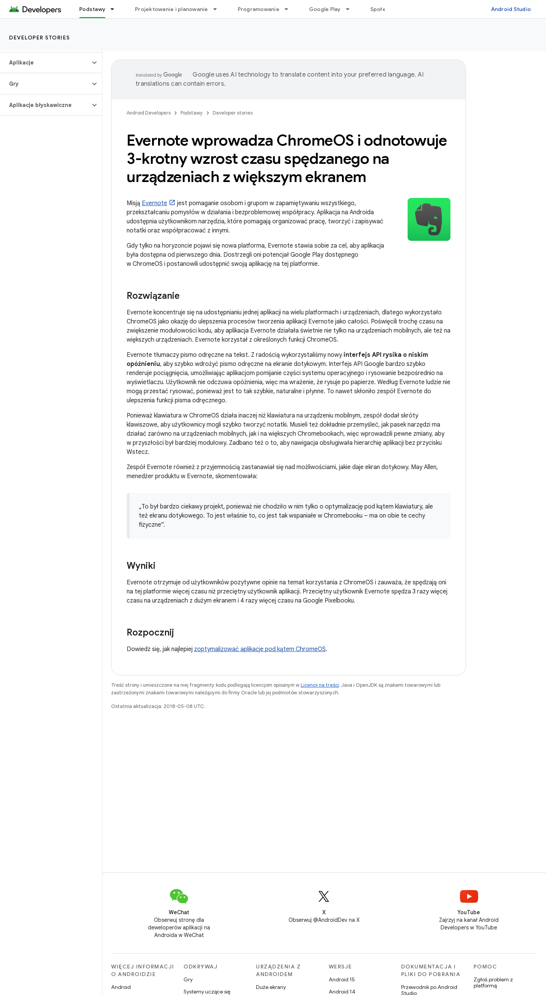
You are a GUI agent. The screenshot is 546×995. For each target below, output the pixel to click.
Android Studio (511, 9)
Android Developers (149, 113)
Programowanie (258, 9)
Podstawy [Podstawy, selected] (92, 9)
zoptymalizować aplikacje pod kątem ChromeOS (260, 649)
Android (121, 987)
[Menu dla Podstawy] (115, 9)
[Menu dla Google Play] (351, 9)
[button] (45, 62)
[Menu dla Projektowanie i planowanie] (218, 9)
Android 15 (342, 979)
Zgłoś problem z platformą (493, 982)
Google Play (325, 9)
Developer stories (39, 37)
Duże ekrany (271, 987)
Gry (188, 979)
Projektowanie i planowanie (171, 9)
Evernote (154, 203)
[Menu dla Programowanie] (289, 9)
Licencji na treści (320, 685)
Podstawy (191, 113)
